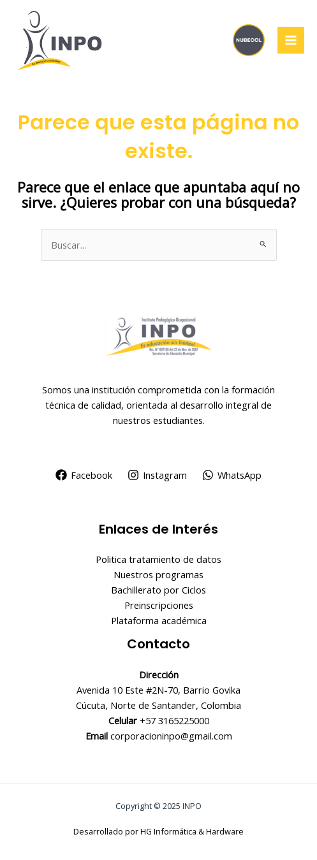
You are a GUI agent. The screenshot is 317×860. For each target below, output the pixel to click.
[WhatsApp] (231, 475)
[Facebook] (84, 475)
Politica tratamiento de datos (158, 559)
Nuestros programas (158, 574)
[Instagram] (157, 475)
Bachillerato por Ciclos (158, 589)
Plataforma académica (159, 620)
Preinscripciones (158, 605)
